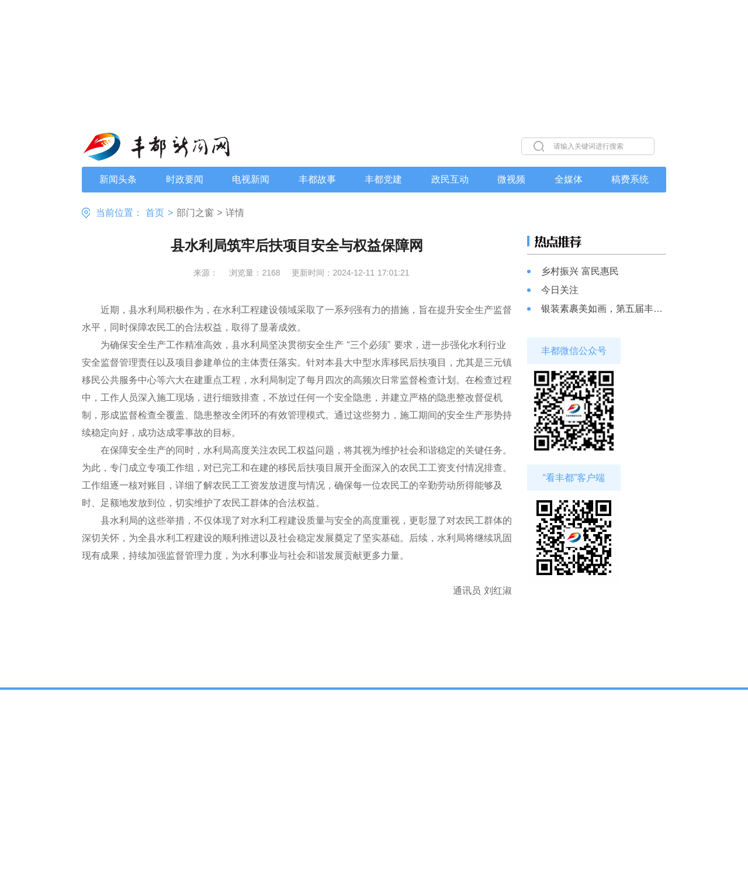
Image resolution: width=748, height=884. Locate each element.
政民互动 (450, 179)
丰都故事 (317, 179)
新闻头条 (118, 179)
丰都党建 (383, 179)
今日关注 (560, 290)
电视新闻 (250, 179)
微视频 (511, 179)
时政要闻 (184, 179)
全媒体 (569, 179)
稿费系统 (630, 179)
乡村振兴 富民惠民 (580, 271)
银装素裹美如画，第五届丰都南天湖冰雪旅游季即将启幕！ (603, 309)
